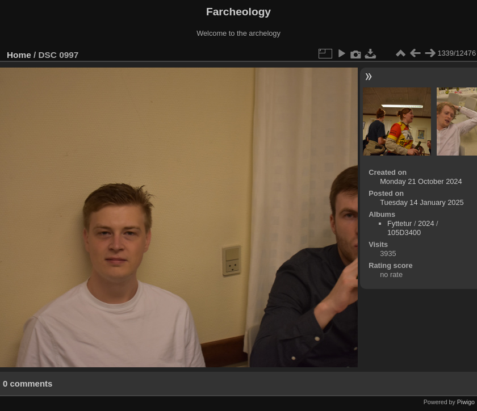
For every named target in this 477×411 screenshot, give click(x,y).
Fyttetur (399, 223)
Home (19, 55)
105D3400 (404, 232)
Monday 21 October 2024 (421, 181)
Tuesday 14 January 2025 (422, 202)
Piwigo (466, 402)
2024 (426, 223)
